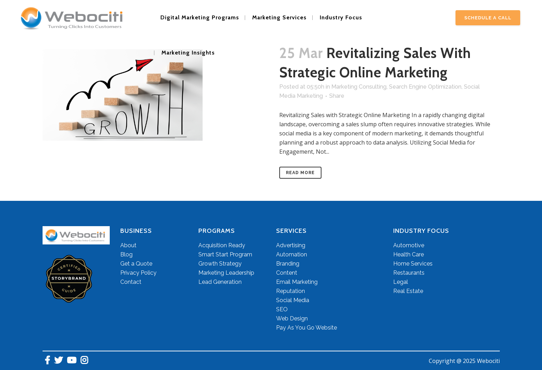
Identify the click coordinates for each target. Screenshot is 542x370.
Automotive (408, 245)
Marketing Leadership (226, 272)
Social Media (292, 300)
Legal (400, 282)
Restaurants (409, 272)
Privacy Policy (138, 272)
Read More (300, 172)
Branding (287, 263)
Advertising (290, 245)
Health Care (408, 254)
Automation (291, 254)
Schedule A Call (487, 17)
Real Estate (408, 291)
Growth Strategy (220, 263)
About (128, 245)
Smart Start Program (225, 254)
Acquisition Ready (221, 245)
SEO (282, 309)
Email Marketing (297, 282)
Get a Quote (136, 263)
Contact (130, 282)
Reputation (290, 291)
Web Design (292, 318)
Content (286, 272)
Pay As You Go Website (306, 327)
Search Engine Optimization (425, 86)
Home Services (413, 263)
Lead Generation (220, 282)
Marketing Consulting (359, 86)
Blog (126, 254)
